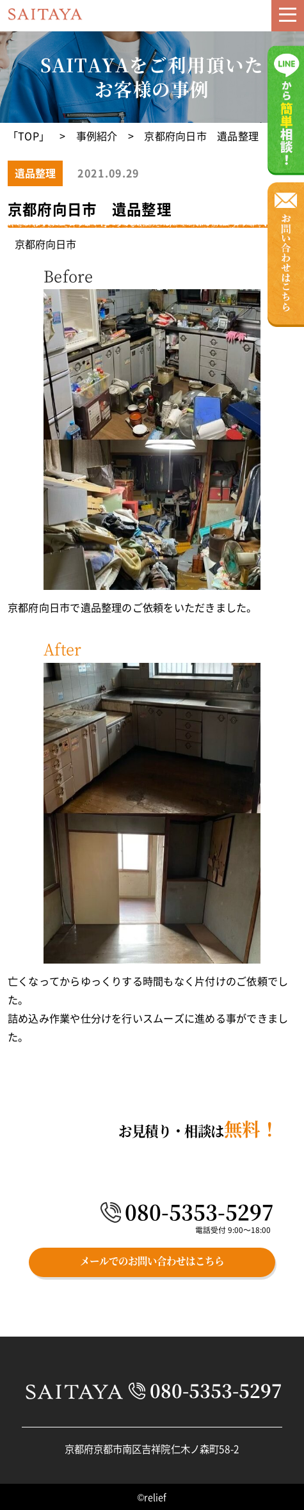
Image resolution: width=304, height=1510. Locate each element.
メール (255, 23)
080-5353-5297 (199, 1211)
